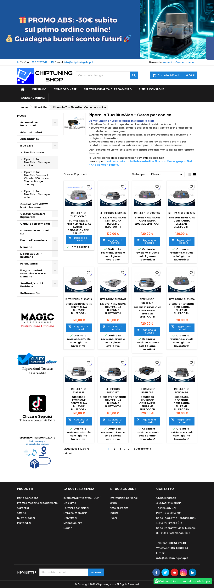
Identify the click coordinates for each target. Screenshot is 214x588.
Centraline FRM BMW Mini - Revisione (34, 205)
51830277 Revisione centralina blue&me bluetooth (113, 401)
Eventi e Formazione (33, 240)
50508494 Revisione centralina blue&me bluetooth (181, 403)
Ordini (113, 503)
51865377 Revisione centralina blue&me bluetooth (147, 312)
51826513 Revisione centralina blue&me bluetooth (79, 308)
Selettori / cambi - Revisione (32, 284)
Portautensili (29, 263)
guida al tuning (33, 98)
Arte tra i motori (31, 132)
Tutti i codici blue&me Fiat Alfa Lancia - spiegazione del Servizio (79, 227)
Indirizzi (114, 513)
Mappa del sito (73, 523)
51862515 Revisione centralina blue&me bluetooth (181, 222)
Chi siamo (39, 89)
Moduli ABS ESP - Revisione (31, 255)
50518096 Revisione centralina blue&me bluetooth (147, 403)
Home (21, 116)
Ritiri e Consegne (151, 89)
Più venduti (24, 523)
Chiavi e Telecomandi (35, 224)
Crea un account (185, 62)
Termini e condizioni (76, 508)
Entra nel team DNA (75, 513)
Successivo (143, 449)
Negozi (68, 528)
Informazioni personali (124, 498)
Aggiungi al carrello (112, 241)
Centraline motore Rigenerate (32, 215)
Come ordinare (65, 89)
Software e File (30, 293)
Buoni (113, 518)
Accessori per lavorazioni (29, 123)
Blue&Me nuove (34, 152)
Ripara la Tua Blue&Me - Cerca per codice (37, 162)
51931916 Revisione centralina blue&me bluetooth (181, 308)
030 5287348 (39, 62)
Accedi (167, 62)
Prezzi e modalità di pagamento (108, 89)
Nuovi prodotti (26, 518)
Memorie (26, 247)
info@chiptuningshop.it (78, 62)
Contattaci (70, 518)
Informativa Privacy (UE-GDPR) (83, 498)
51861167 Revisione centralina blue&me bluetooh (147, 221)
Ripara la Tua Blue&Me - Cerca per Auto (37, 194)
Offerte (21, 513)
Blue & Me (26, 145)
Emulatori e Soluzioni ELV (34, 232)
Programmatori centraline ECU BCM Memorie (33, 273)
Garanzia (23, 508)
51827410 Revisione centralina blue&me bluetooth (113, 222)
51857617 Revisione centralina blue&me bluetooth (113, 308)
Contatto (165, 489)
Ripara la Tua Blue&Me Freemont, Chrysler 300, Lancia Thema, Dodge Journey (36, 178)
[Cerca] (107, 75)
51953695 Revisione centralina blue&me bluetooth (79, 403)
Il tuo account (123, 489)
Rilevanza (167, 174)
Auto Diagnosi (29, 139)
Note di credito (119, 508)
